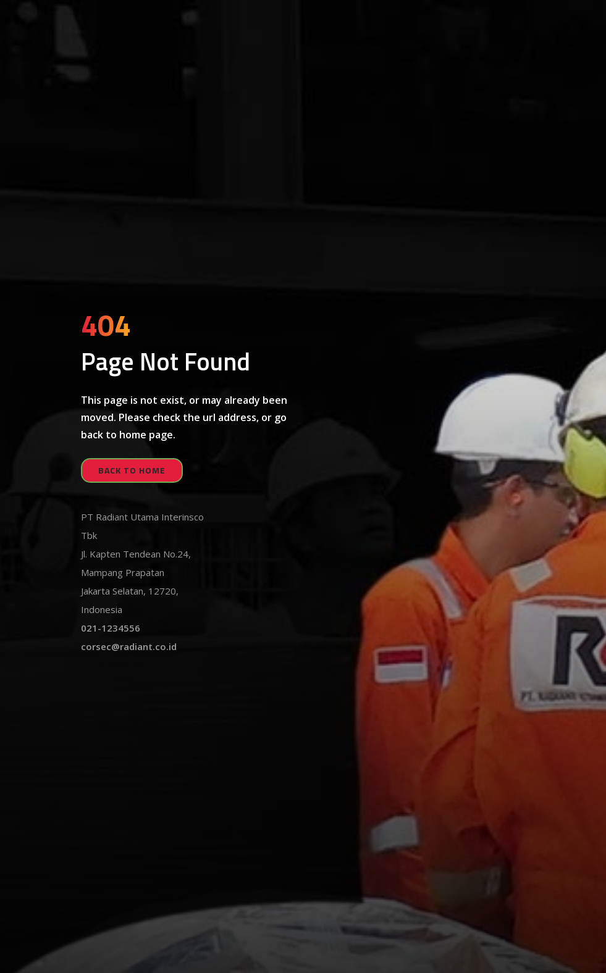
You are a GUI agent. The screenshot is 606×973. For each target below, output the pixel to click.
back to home (132, 470)
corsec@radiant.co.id (129, 646)
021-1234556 (110, 628)
